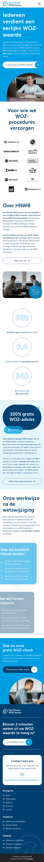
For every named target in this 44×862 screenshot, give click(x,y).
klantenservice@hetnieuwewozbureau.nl (22, 780)
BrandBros (30, 859)
